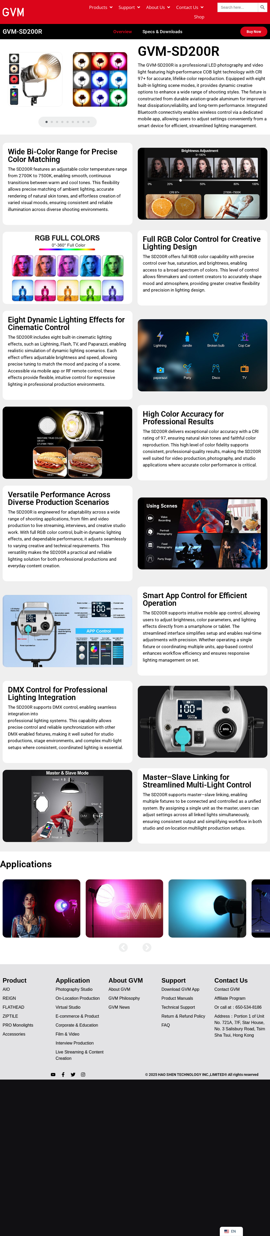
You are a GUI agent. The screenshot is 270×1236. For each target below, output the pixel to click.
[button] (46, 115)
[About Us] (159, 7)
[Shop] (199, 17)
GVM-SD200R (22, 24)
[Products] (101, 7)
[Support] (130, 7)
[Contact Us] (190, 7)
